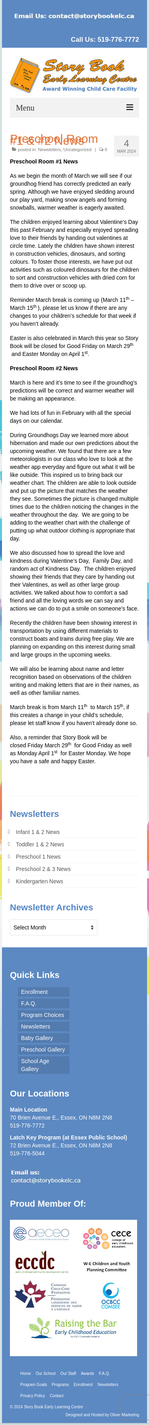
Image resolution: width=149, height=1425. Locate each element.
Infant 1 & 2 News (38, 832)
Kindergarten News (39, 881)
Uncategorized (77, 149)
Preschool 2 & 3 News (43, 869)
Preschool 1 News (38, 856)
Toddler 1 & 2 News (40, 844)
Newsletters (49, 149)
